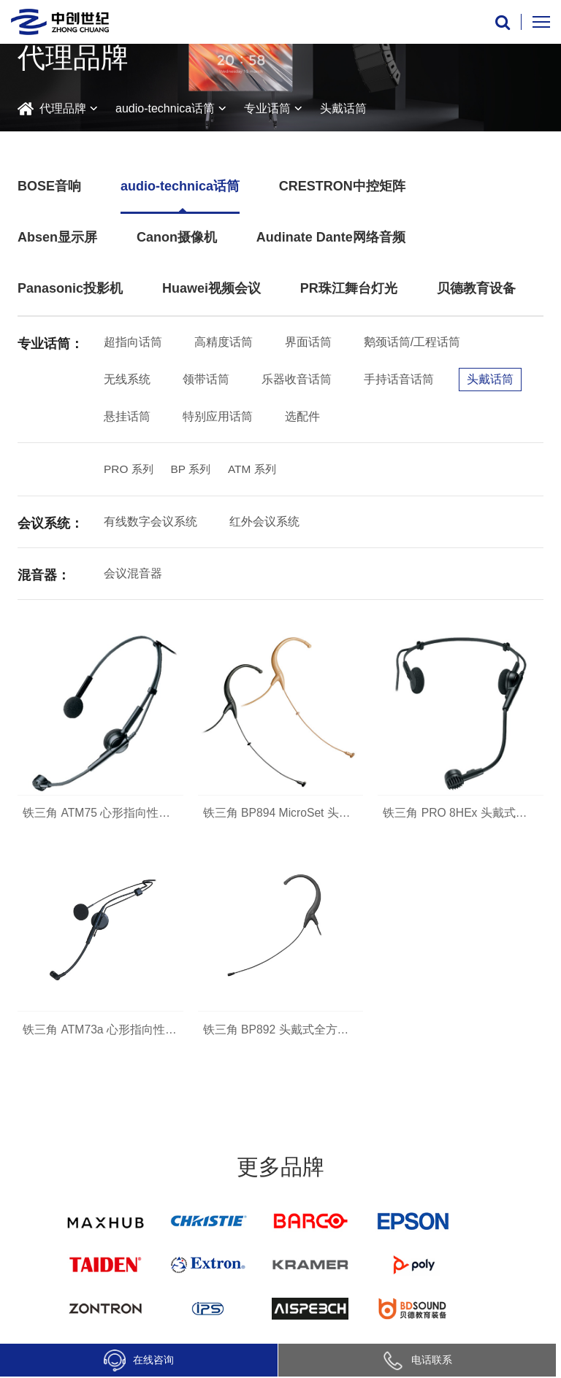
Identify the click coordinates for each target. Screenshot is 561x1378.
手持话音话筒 (399, 379)
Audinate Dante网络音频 (330, 237)
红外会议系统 (264, 523)
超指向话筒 (133, 342)
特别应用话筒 (218, 416)
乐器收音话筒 (297, 379)
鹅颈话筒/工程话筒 (412, 342)
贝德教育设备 (476, 288)
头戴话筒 (343, 108)
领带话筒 (206, 379)
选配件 (302, 416)
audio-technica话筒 (165, 108)
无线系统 (127, 379)
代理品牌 (62, 108)
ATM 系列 (257, 469)
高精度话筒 (223, 342)
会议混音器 (133, 575)
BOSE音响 (49, 186)
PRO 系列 (130, 469)
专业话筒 (267, 108)
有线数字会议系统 (150, 523)
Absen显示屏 (57, 237)
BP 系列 (194, 469)
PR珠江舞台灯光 (348, 288)
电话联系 (417, 1360)
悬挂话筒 (127, 416)
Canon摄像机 (177, 237)
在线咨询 (139, 1360)
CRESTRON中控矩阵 (342, 186)
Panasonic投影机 (70, 288)
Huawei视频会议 (211, 288)
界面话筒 (308, 342)
